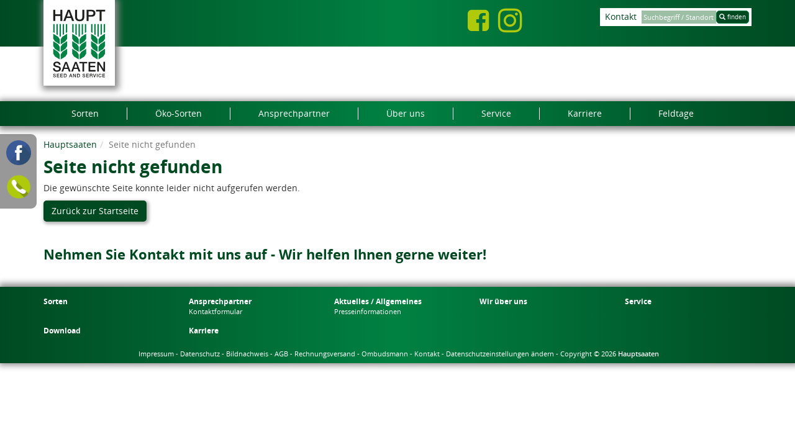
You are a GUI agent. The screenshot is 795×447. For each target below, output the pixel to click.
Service (638, 301)
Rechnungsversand (324, 353)
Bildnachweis (247, 353)
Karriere (204, 330)
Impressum (156, 353)
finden (732, 16)
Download (62, 330)
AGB (281, 353)
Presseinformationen (367, 311)
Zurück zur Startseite (95, 211)
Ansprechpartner (220, 301)
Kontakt (621, 16)
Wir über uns (503, 301)
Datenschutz (200, 353)
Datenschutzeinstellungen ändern (500, 353)
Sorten (55, 301)
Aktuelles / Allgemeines (378, 301)
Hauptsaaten (70, 144)
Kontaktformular (215, 311)
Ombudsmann (384, 353)
